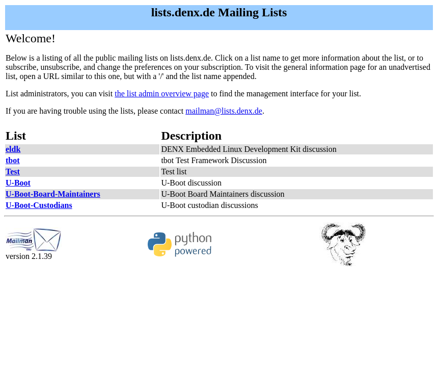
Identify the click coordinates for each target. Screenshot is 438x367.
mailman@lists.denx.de (223, 111)
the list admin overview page (162, 93)
